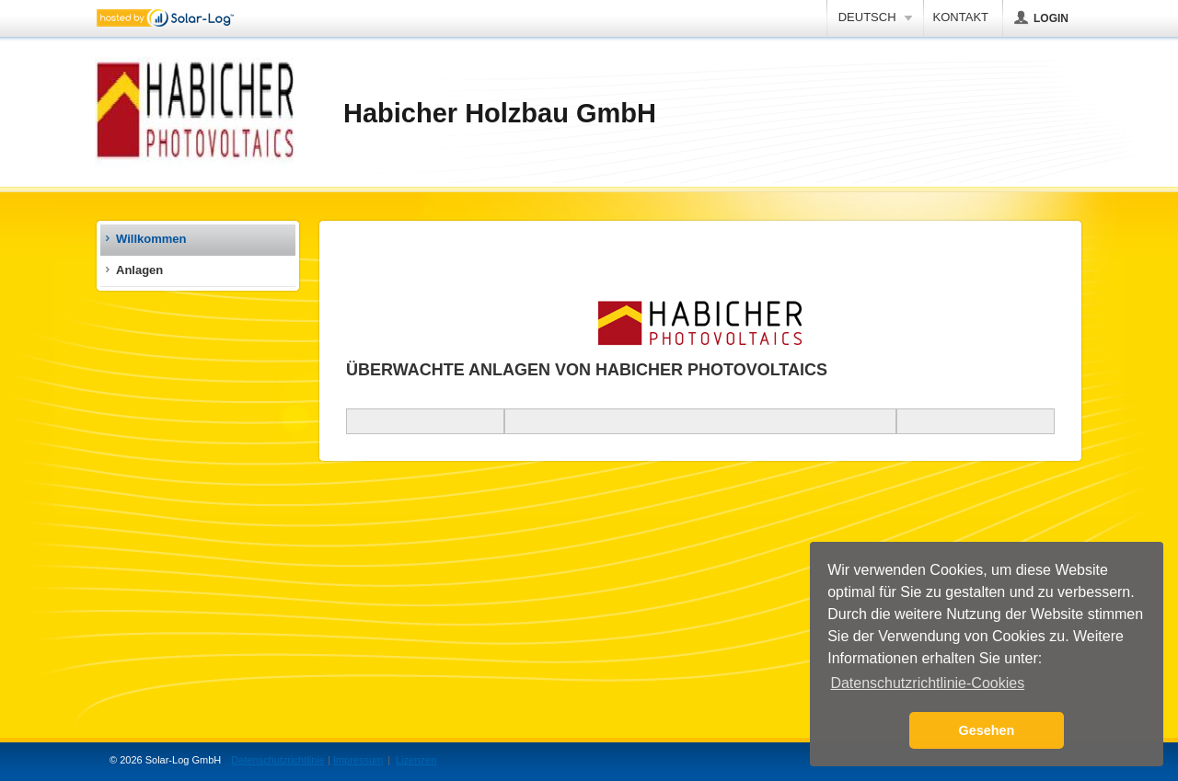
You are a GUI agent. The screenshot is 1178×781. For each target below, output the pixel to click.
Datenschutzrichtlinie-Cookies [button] (927, 683)
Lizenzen (416, 759)
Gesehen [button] (987, 730)
